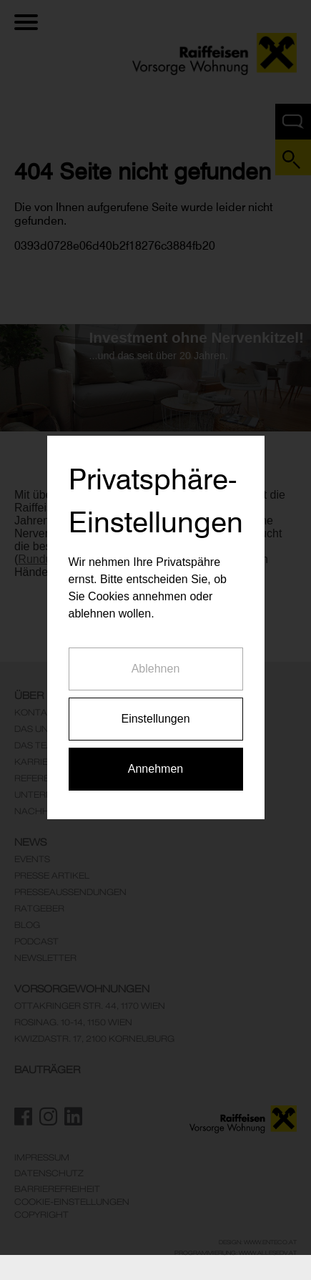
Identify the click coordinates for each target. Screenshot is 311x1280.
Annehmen (155, 752)
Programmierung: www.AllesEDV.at (235, 1252)
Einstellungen (155, 702)
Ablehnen (156, 652)
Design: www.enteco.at (258, 1242)
